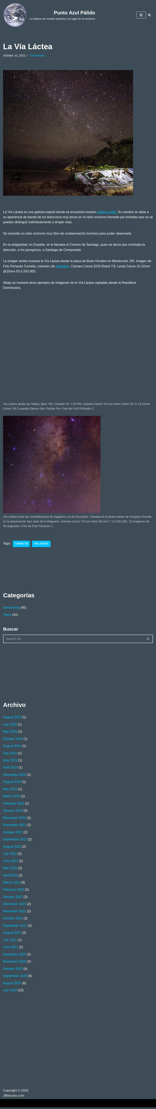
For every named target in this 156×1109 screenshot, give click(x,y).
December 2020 (14, 955)
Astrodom (63, 266)
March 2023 (11, 797)
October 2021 (13, 919)
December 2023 (14, 775)
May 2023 (10, 790)
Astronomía (37, 55)
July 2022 (10, 854)
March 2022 (11, 883)
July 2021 (10, 941)
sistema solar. (108, 212)
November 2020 (14, 963)
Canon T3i (21, 544)
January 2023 (13, 811)
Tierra (7, 615)
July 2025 (10, 725)
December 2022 (14, 818)
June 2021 (10, 948)
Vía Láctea (41, 544)
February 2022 (13, 890)
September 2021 (15, 927)
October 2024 (13, 739)
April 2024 (10, 768)
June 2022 (10, 862)
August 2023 (12, 782)
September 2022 (15, 840)
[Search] (149, 14)
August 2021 (12, 934)
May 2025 (10, 732)
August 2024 (12, 746)
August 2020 (12, 984)
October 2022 (13, 833)
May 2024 (10, 761)
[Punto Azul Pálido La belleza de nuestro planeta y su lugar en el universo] (49, 15)
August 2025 (12, 717)
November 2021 (14, 912)
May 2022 (10, 869)
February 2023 (13, 804)
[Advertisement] (23, 672)
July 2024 (10, 754)
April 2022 (10, 876)
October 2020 (13, 970)
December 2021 (14, 905)
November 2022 (14, 826)
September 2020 (15, 977)
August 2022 (12, 847)
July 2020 (10, 991)
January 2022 (13, 898)
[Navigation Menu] (141, 15)
